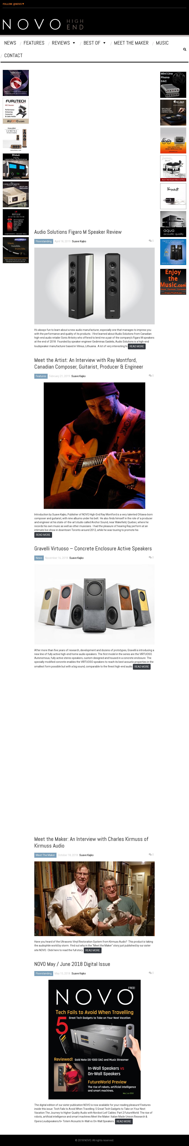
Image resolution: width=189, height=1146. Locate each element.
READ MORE (137, 346)
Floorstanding (44, 241)
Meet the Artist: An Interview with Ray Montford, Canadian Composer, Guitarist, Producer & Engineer (88, 363)
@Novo (13, 4)
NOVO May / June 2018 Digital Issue (72, 964)
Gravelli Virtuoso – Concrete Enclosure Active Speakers (93, 548)
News (10, 43)
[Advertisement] (26, 296)
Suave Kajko (79, 241)
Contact (13, 55)
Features (34, 43)
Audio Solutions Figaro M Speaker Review (78, 231)
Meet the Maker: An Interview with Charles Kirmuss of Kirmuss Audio (91, 842)
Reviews (61, 43)
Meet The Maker (131, 43)
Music (162, 43)
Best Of (92, 43)
